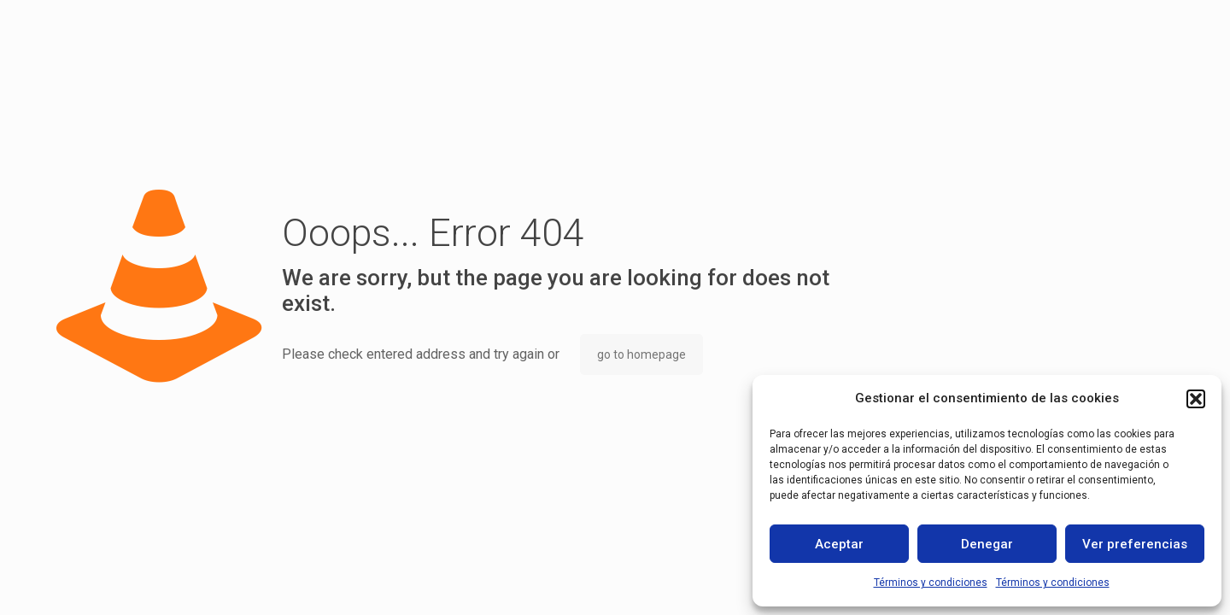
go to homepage (641, 354)
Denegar (987, 544)
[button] (1195, 398)
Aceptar (839, 544)
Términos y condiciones (930, 583)
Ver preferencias (1134, 544)
